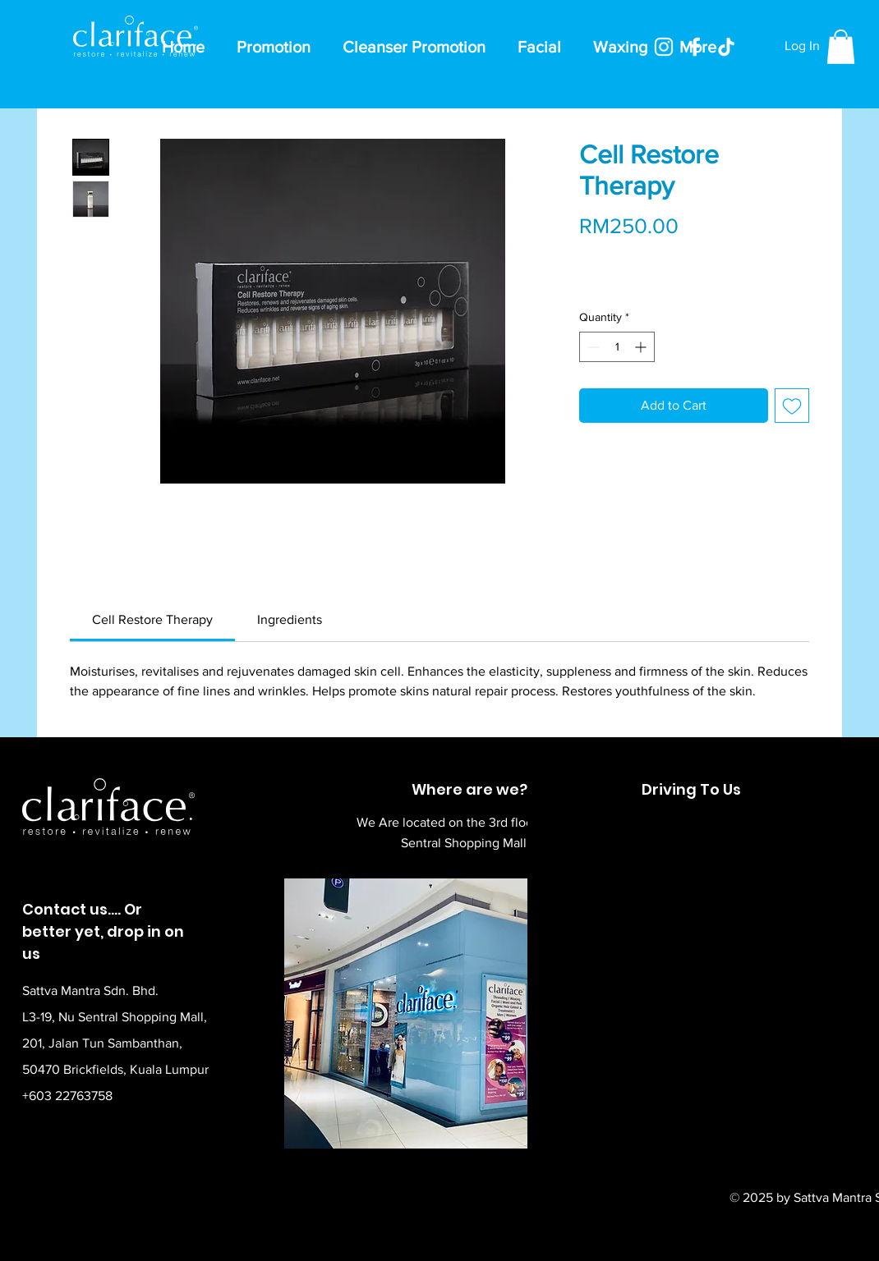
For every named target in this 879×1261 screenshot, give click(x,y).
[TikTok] (726, 46)
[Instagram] (663, 46)
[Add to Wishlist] (792, 405)
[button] (840, 47)
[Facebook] (695, 46)
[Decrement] (592, 346)
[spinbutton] (617, 346)
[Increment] (642, 346)
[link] (152, 619)
